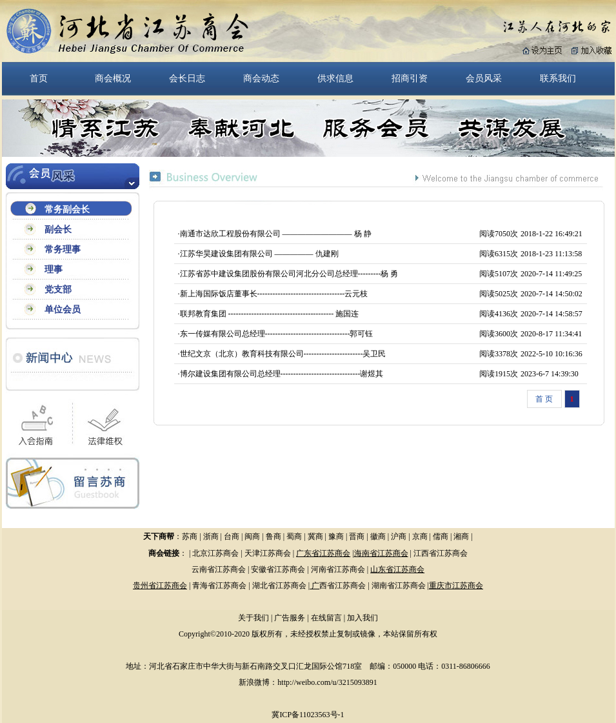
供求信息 (335, 78)
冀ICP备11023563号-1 (308, 714)
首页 (39, 78)
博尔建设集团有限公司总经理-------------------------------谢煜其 (282, 373)
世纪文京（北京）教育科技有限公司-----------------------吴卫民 (283, 353)
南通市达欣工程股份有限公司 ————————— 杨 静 (276, 233)
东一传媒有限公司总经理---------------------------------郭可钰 (276, 333)
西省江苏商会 (342, 585)
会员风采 (484, 78)
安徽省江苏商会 (278, 569)
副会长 (58, 229)
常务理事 (63, 249)
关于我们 (253, 617)
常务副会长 (67, 209)
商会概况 (113, 78)
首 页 (544, 398)
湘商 (461, 536)
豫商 (336, 536)
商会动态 (261, 78)
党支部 (58, 289)
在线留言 (326, 617)
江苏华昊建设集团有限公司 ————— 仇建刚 (259, 253)
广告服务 (289, 617)
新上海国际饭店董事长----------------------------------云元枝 (274, 293)
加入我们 (362, 617)
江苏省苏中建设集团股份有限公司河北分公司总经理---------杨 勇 (289, 273)
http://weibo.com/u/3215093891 (327, 682)
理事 (54, 269)
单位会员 (63, 309)
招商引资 (410, 78)
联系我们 (558, 78)
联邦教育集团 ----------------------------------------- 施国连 (269, 313)
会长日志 (187, 78)
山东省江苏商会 (397, 569)
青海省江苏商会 (219, 585)
